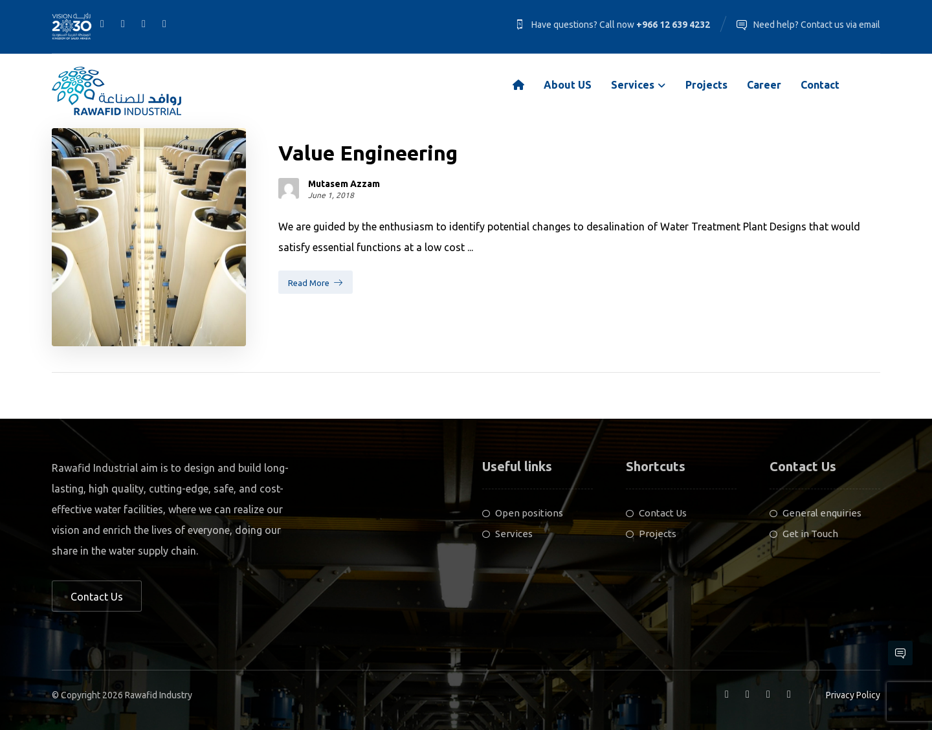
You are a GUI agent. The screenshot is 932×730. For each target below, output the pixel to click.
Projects (651, 533)
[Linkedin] (123, 23)
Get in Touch (804, 533)
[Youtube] (164, 23)
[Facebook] (102, 23)
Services (507, 533)
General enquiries (815, 512)
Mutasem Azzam (344, 184)
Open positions (522, 512)
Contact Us (656, 512)
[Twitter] (143, 23)
